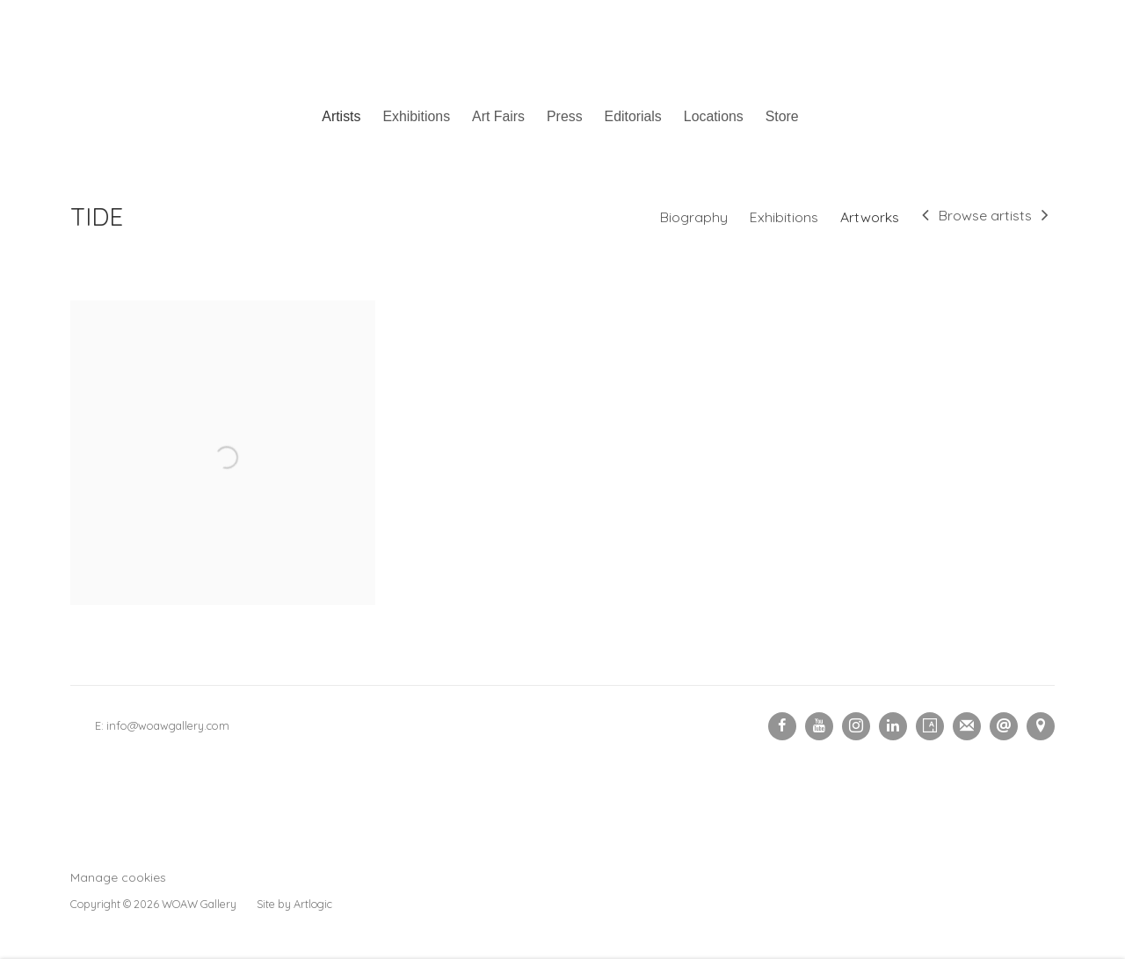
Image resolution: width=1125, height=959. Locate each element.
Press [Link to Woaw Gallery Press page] (565, 116)
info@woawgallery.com (167, 725)
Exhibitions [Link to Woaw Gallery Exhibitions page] (416, 116)
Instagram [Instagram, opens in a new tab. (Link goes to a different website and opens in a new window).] (856, 726)
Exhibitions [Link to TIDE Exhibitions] (784, 217)
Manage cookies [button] (118, 876)
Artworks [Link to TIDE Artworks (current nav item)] (869, 217)
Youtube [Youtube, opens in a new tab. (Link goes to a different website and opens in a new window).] (819, 726)
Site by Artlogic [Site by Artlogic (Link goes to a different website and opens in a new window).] (294, 904)
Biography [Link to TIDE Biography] (694, 217)
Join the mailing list (967, 726)
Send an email (1004, 726)
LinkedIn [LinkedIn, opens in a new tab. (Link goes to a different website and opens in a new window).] (893, 726)
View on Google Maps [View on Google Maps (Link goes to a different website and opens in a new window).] (1041, 726)
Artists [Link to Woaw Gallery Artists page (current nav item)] (341, 116)
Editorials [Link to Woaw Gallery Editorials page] (633, 116)
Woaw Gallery (562, 49)
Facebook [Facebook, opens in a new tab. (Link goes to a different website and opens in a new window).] (782, 726)
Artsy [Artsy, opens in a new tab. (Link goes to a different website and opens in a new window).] (930, 726)
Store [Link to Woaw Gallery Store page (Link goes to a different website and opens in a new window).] (782, 116)
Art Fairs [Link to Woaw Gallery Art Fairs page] (498, 116)
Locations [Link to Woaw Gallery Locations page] (714, 116)
